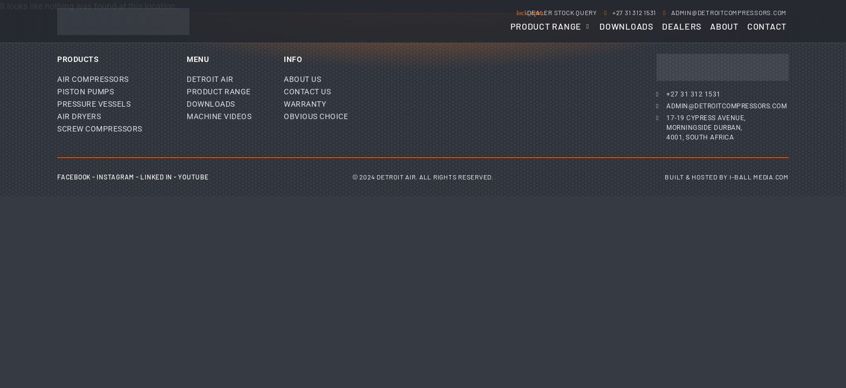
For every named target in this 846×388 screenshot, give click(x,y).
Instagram (115, 177)
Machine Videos (219, 116)
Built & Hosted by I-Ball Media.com (727, 177)
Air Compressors (93, 79)
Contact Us (307, 91)
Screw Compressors (99, 128)
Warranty (305, 104)
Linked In (156, 177)
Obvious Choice (316, 116)
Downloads (211, 104)
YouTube (193, 177)
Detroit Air (210, 79)
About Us (302, 79)
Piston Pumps (85, 91)
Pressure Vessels (94, 104)
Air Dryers (79, 116)
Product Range (219, 91)
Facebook (74, 177)
